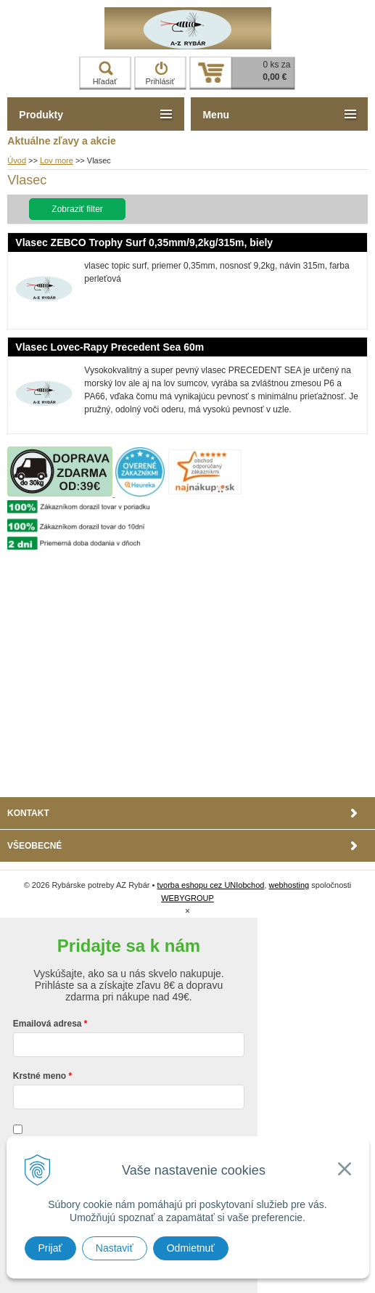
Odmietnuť (191, 1248)
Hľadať (105, 73)
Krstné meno (39, 1076)
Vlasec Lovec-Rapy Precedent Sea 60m (109, 347)
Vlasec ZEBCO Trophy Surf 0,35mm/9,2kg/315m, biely (144, 242)
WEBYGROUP (187, 898)
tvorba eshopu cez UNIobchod (210, 885)
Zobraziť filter (77, 209)
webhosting (289, 885)
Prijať (50, 1248)
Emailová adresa (47, 1024)
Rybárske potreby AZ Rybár (187, 28)
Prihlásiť (159, 73)
